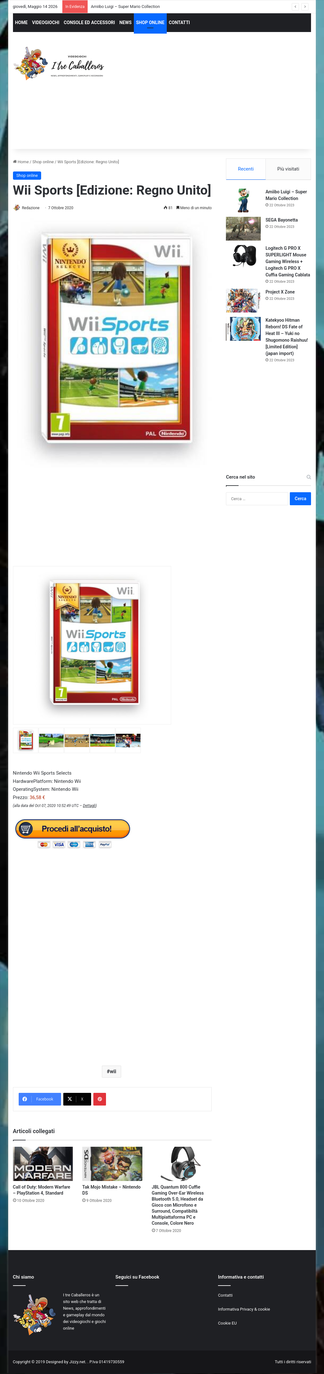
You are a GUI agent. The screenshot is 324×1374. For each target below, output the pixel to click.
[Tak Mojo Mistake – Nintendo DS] (112, 1164)
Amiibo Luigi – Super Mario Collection (125, 6)
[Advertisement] (219, 96)
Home (21, 161)
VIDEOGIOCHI (45, 22)
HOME (21, 22)
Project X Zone (280, 292)
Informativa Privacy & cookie (244, 1309)
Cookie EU (227, 1323)
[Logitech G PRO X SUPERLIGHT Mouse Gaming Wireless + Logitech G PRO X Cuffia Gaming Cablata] (243, 258)
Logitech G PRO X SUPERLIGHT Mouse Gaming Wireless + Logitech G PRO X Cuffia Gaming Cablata (287, 262)
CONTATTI (179, 22)
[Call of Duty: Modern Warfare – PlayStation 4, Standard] (43, 1164)
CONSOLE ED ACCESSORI (89, 22)
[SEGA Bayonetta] (243, 230)
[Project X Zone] (243, 301)
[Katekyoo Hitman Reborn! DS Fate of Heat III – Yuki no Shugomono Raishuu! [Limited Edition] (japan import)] (243, 330)
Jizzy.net (77, 1362)
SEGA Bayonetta (281, 220)
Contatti (225, 1295)
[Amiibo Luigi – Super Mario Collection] (243, 201)
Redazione (33, 208)
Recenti (246, 169)
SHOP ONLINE (150, 22)
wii (113, 1072)
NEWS (125, 22)
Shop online (43, 161)
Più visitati (288, 169)
